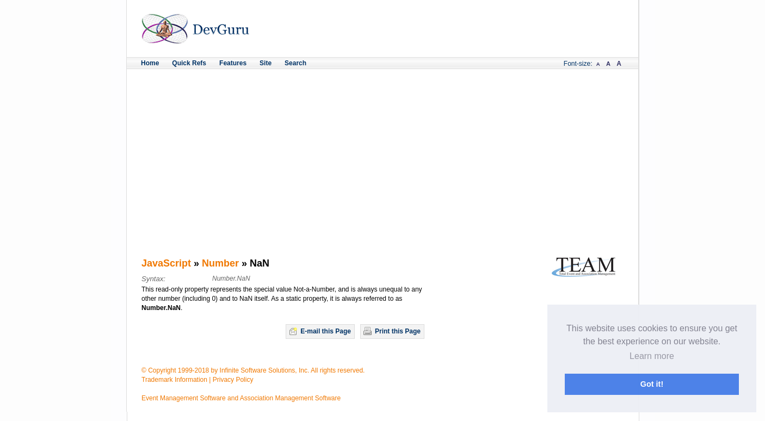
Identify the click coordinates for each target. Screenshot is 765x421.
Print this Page (398, 331)
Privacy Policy (233, 379)
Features (232, 63)
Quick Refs (189, 63)
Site (266, 63)
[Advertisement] (382, 151)
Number (220, 263)
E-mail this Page (325, 331)
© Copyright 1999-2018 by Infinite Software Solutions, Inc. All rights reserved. (253, 370)
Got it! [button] (651, 384)
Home (150, 63)
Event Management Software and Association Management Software (241, 398)
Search (295, 63)
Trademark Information (174, 379)
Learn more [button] (652, 356)
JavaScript (166, 263)
